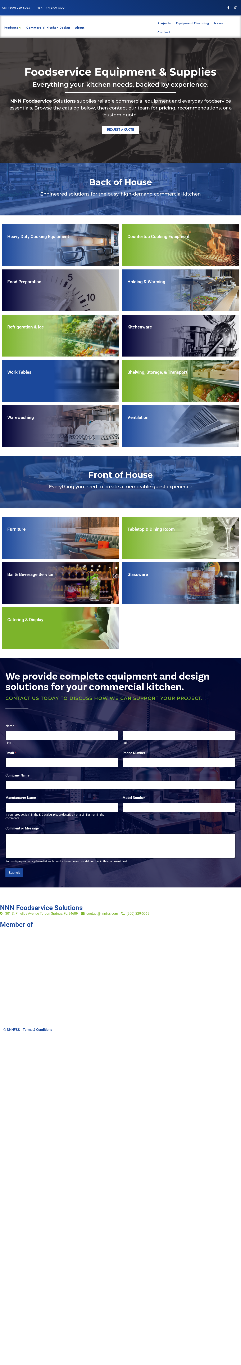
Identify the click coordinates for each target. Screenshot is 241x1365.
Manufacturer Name (20, 798)
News (218, 23)
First (8, 742)
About (80, 28)
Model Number (134, 798)
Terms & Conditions (37, 1030)
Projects (164, 23)
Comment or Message (22, 828)
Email (10, 753)
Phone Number (134, 753)
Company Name (17, 775)
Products (11, 28)
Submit (14, 873)
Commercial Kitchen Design (48, 28)
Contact (164, 32)
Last (125, 742)
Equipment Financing (192, 23)
